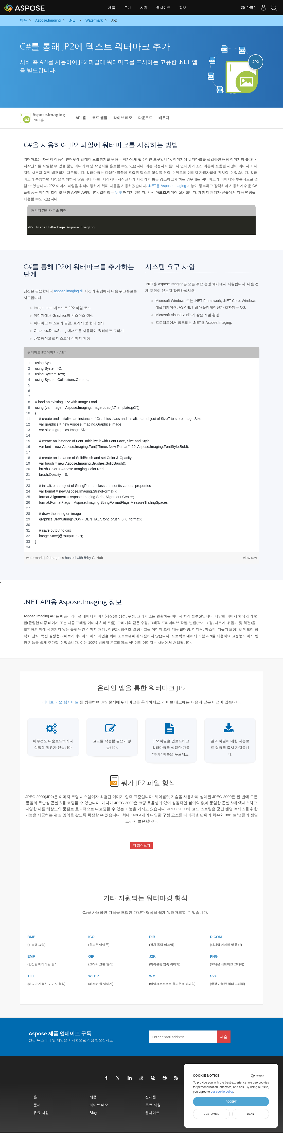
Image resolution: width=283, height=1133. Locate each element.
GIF (91, 944)
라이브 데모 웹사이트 (60, 702)
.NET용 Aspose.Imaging (167, 186)
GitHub (97, 558)
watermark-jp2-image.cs (45, 558)
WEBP (93, 964)
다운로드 (145, 118)
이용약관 (175, 1126)
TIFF (31, 964)
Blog (93, 1100)
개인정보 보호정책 (157, 1126)
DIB (152, 925)
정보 (182, 8)
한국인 (244, 7)
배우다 (163, 118)
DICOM (216, 925)
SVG (214, 964)
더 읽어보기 (141, 840)
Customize (211, 1113)
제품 (111, 8)
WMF (153, 964)
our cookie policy (222, 1091)
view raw (250, 558)
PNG (214, 944)
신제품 (150, 1085)
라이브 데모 (122, 118)
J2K (152, 944)
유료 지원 (41, 1100)
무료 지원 (153, 1092)
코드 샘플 (99, 118)
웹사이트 (163, 8)
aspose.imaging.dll (68, 291)
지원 (143, 8)
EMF (31, 944)
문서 (37, 1092)
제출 (223, 1024)
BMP (31, 925)
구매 (127, 8)
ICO (91, 925)
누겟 (118, 192)
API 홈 (81, 118)
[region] (141, 455)
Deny (250, 1113)
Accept (230, 1101)
